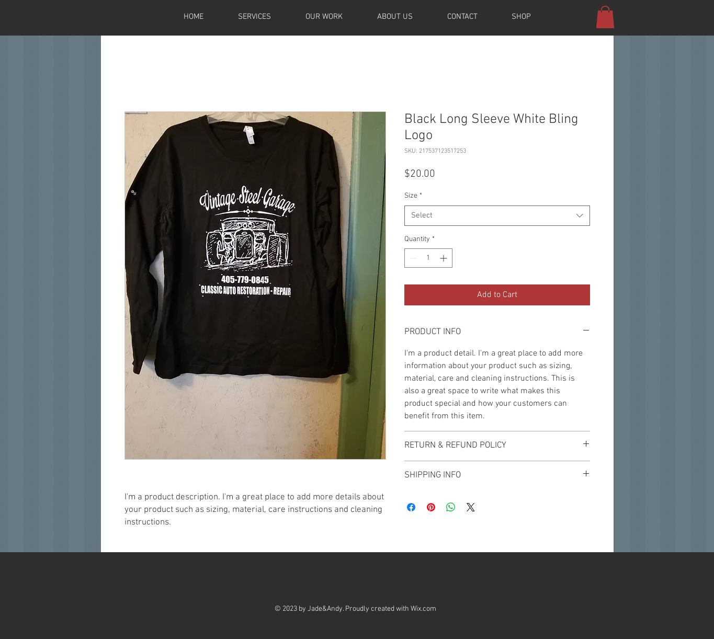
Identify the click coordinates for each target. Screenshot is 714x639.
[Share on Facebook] (411, 507)
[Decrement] (412, 258)
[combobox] (497, 216)
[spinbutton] (428, 258)
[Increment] (444, 258)
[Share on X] (470, 507)
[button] (605, 17)
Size (413, 195)
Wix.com (423, 608)
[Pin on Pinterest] (431, 507)
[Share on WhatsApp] (451, 507)
